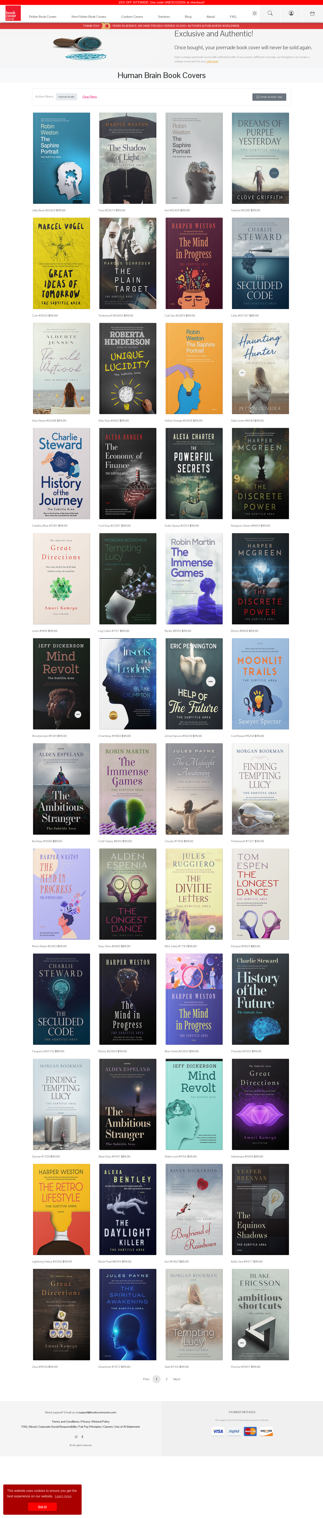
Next (176, 1379)
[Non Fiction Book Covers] (92, 17)
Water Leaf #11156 (176, 1156)
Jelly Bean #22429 (43, 210)
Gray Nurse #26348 (44, 420)
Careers (108, 1426)
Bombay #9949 (42, 841)
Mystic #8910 (173, 631)
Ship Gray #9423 (108, 420)
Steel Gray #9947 (109, 1156)
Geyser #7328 (41, 1156)
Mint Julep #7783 (176, 946)
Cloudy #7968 (174, 841)
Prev (146, 1379)
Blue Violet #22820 (177, 1051)
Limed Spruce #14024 (178, 736)
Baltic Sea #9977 (242, 1261)
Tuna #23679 (106, 210)
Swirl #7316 (172, 1367)
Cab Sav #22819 (175, 315)
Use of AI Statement (127, 1426)
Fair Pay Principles (90, 1426)
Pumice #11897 (240, 1367)
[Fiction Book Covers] (46, 17)
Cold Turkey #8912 (110, 841)
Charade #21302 (241, 1051)
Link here (212, 61)
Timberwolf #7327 (242, 841)
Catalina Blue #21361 (45, 525)
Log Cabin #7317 (108, 631)
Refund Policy (101, 1421)
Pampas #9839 (240, 946)
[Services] (167, 17)
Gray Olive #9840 (109, 946)
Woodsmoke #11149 (44, 736)
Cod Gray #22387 (109, 525)
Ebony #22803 (107, 1051)
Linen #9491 (40, 631)
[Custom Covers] (135, 17)
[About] (214, 17)
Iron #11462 (172, 1261)
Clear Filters (89, 97)
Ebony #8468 (239, 631)
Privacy (85, 1421)
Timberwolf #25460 (110, 315)
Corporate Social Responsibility (57, 1426)
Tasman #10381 (240, 210)
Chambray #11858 (109, 736)
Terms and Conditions (65, 1421)
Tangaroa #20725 (43, 1051)
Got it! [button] (42, 1506)
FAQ (24, 1426)
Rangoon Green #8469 (245, 525)
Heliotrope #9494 (242, 1156)
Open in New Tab (269, 97)
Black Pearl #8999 (109, 1261)
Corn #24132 (40, 315)
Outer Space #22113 (177, 525)
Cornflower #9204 (242, 736)
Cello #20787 (240, 315)
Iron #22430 (172, 210)
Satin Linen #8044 (242, 420)
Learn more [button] (63, 1496)
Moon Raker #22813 (44, 946)
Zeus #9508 (40, 1367)
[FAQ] (236, 17)
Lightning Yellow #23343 (47, 1261)
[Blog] (191, 17)
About (33, 1426)
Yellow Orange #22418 (178, 420)
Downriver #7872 (109, 1367)
